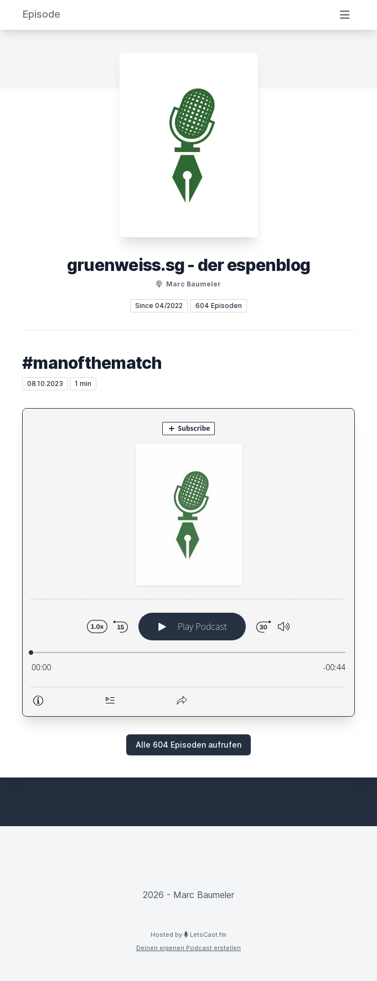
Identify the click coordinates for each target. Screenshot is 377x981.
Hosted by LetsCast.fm (188, 934)
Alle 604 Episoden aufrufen (188, 744)
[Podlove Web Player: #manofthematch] (188, 562)
